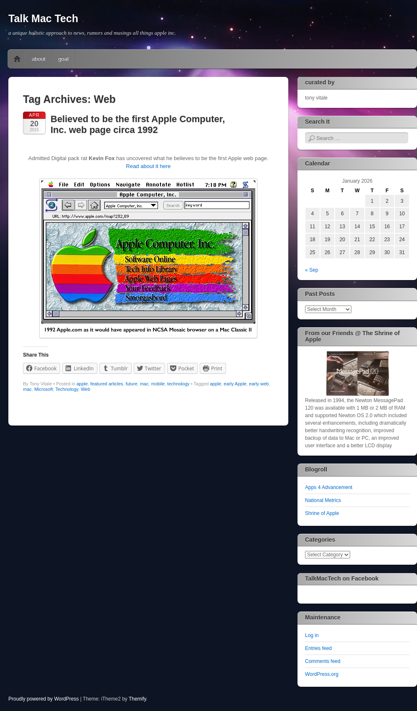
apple (82, 383)
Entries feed (318, 648)
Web (85, 389)
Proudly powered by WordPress (43, 699)
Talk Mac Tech (43, 18)
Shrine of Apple (322, 513)
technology (178, 383)
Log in (312, 635)
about (39, 59)
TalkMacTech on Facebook (342, 578)
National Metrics (323, 500)
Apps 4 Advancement (328, 487)
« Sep (311, 270)
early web (259, 383)
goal (63, 59)
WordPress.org (321, 674)
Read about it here (148, 166)
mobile (158, 383)
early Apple (235, 383)
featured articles (106, 383)
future (131, 383)
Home (17, 59)
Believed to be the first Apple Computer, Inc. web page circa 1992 (138, 124)
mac (144, 383)
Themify (137, 699)
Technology (66, 389)
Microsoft (43, 389)
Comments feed (323, 661)
